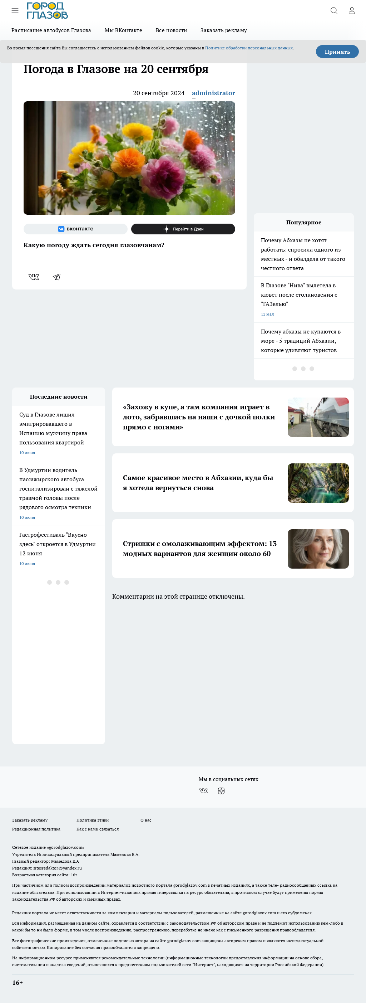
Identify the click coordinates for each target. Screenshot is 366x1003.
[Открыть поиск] (334, 10)
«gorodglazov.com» (65, 847)
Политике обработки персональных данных (249, 47)
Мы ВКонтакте (123, 30)
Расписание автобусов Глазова (51, 30)
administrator (213, 93)
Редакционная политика (36, 829)
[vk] (34, 277)
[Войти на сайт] (352, 10)
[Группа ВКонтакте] (76, 229)
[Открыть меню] (15, 10)
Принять (337, 51)
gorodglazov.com (190, 885)
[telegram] (59, 277)
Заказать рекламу (224, 30)
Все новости (171, 30)
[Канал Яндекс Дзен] (183, 229)
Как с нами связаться (97, 829)
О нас (146, 820)
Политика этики (92, 820)
